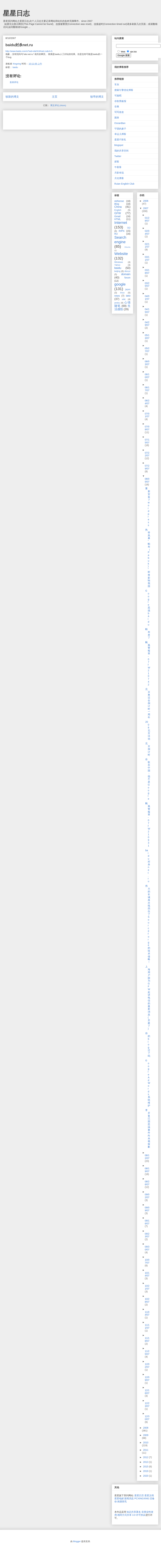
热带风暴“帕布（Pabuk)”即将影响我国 (147, 557)
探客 (116, 161)
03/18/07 (147, 271)
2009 (145, 1435)
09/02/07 (147, 1196)
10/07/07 (147, 1261)
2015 (146, 1466)
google (120, 284)
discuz (127, 271)
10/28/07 (147, 1300)
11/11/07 (147, 1326)
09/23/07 (147, 1235)
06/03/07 (147, 363)
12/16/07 (147, 1391)
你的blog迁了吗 (147, 1044)
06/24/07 (147, 402)
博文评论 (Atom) (58, 105)
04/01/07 (147, 297)
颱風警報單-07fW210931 (147, 824)
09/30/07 (147, 1248)
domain (125, 274)
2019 (146, 1471)
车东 (116, 84)
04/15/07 (147, 310)
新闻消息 (129, 1498)
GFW (117, 213)
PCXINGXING (141, 1498)
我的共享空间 (121, 150)
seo (128, 295)
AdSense (119, 201)
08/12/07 (147, 1157)
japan (128, 289)
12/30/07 (147, 1418)
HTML (117, 219)
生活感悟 (122, 307)
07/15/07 (147, 441)
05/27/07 (147, 350)
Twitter (117, 156)
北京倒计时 (147, 749)
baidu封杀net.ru (147, 866)
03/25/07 (147, 284)
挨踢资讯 (122, 1501)
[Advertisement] (45, 119)
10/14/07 (147, 1274)
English (117, 210)
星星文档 (149, 1495)
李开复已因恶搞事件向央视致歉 (147, 1128)
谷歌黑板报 (120, 101)
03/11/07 (147, 258)
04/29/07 (147, 323)
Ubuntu (127, 247)
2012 (146, 1457)
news (117, 295)
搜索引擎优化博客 (123, 90)
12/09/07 (147, 1378)
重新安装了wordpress (147, 506)
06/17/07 (147, 389)
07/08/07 (147, 428)
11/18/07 (147, 1339)
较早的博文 (97, 96)
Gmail (117, 216)
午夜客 (117, 167)
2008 (145, 1427)
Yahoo (117, 265)
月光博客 (119, 178)
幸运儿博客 (120, 134)
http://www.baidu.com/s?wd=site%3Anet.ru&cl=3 (29, 51)
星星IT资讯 (120, 139)
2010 (145, 1442)
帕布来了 (147, 633)
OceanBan (119, 123)
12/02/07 (147, 1365)
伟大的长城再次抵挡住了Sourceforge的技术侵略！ (147, 924)
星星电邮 (119, 1498)
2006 (145, 201)
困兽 (116, 117)
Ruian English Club (124, 183)
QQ (129, 228)
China (118, 206)
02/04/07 (147, 232)
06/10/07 (147, 376)
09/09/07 (147, 1209)
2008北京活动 (147, 730)
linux (122, 293)
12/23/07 (147, 1404)
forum (127, 277)
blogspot (118, 145)
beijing (117, 271)
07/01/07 (147, 415)
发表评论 (14, 82)
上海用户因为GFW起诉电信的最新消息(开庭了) (147, 997)
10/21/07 (147, 1287)
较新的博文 (12, 96)
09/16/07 (147, 1222)
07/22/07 (147, 454)
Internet (120, 223)
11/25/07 (147, 1352)
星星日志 (16, 13)
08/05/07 (147, 480)
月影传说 (119, 172)
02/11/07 (147, 245)
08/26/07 (147, 1183)
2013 (146, 1462)
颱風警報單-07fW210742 (147, 663)
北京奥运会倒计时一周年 (147, 703)
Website (121, 254)
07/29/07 (147, 467)
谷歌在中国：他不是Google (147, 779)
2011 (145, 1450)
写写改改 (119, 112)
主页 (54, 96)
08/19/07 (147, 1170)
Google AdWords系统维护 (147, 1083)
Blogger (77, 1541)
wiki (123, 299)
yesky (117, 303)
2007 (145, 208)
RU (116, 233)
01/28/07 (147, 219)
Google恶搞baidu (147, 607)
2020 (146, 1475)
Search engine (120, 239)
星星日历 (139, 1495)
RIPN (121, 231)
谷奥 (116, 106)
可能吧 (117, 95)
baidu (15, 67)
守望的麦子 (120, 128)
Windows (118, 262)
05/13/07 (147, 336)
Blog (116, 204)
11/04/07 (147, 1313)
